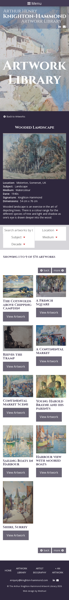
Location (50, 230)
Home (8, 570)
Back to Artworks (14, 116)
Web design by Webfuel (34, 591)
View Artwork (16, 317)
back (44, 270)
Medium (50, 237)
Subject (18, 237)
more (59, 270)
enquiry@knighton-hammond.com (29, 580)
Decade (18, 244)
